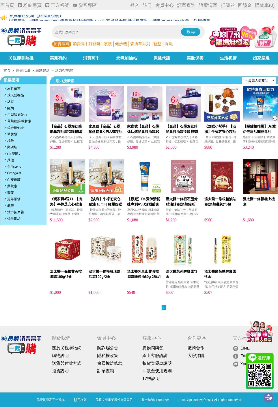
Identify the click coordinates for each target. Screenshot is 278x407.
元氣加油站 (126, 58)
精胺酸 (12, 134)
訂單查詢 (186, 5)
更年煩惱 (14, 199)
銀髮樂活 (42, 70)
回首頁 (7, 5)
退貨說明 (60, 370)
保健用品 (14, 218)
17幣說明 (151, 378)
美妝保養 (195, 58)
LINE (241, 348)
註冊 (147, 5)
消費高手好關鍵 (87, 44)
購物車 (265, 5)
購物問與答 (152, 348)
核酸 (10, 140)
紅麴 (10, 108)
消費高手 (91, 58)
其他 (10, 160)
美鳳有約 (58, 58)
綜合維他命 (15, 128)
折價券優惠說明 (157, 363)
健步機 (121, 44)
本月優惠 (14, 89)
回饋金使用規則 (157, 370)
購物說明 (60, 355)
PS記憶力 (14, 153)
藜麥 (10, 192)
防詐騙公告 (107, 348)
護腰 (108, 44)
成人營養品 (15, 95)
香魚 (169, 44)
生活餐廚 (228, 58)
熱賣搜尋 (61, 44)
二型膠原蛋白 (17, 115)
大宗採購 (196, 355)
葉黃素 (12, 186)
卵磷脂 (12, 147)
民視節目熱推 (21, 58)
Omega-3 (14, 173)
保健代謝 (161, 58)
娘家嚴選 (261, 58)
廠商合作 (196, 348)
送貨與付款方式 (66, 363)
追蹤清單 (208, 5)
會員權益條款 (109, 363)
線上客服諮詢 (155, 355)
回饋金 (245, 5)
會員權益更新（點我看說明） (36, 18)
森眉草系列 (140, 44)
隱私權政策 (107, 355)
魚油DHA (14, 166)
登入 (134, 5)
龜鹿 (10, 205)
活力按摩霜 (64, 70)
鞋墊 (157, 44)
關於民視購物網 (66, 348)
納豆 (10, 102)
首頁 (7, 70)
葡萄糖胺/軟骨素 (19, 121)
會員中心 (164, 5)
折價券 (228, 5)
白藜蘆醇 (14, 179)
